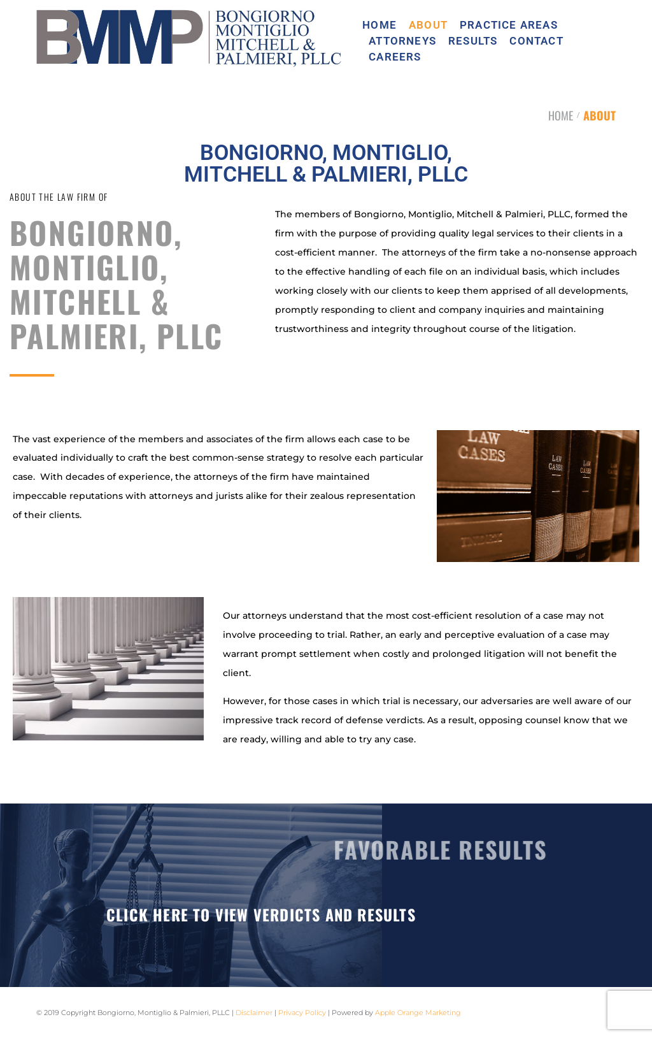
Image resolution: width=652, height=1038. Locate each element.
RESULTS (472, 41)
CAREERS (395, 57)
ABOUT (428, 25)
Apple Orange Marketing (418, 1012)
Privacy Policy (302, 1012)
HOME (379, 25)
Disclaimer (254, 1012)
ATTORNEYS (402, 41)
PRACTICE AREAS (509, 25)
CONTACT (536, 41)
